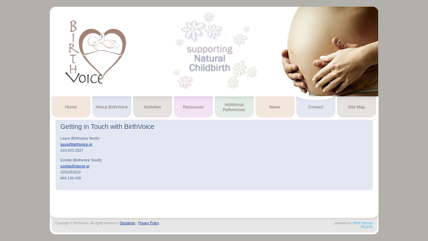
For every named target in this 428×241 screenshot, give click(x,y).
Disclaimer (127, 223)
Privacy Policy (148, 223)
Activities (152, 106)
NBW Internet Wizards (362, 225)
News (275, 106)
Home (71, 106)
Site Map (356, 106)
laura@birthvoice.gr (77, 144)
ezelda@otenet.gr (75, 166)
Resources (193, 106)
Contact (315, 106)
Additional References (234, 107)
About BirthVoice (112, 106)
